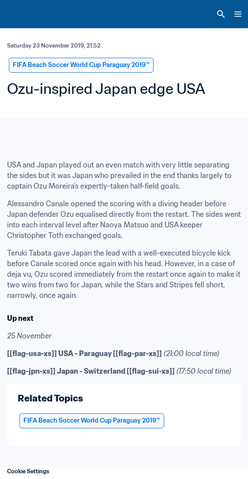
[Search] (221, 14)
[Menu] (238, 14)
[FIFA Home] (23, 14)
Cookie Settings (28, 471)
